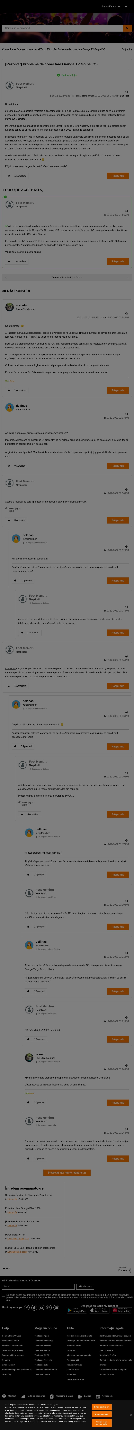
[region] (67, 1415)
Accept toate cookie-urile (101, 1423)
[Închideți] (131, 1415)
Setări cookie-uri (101, 1407)
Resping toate (101, 1414)
